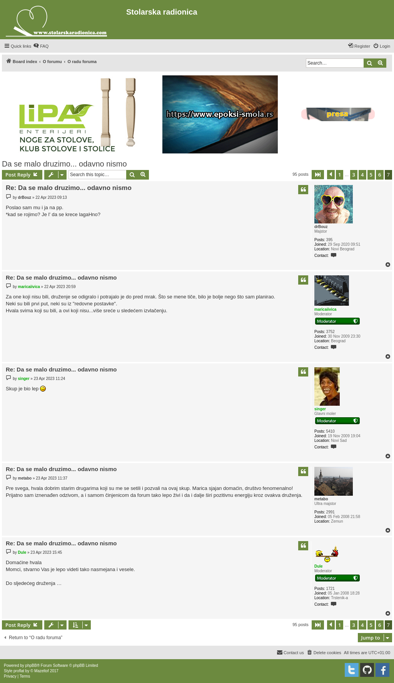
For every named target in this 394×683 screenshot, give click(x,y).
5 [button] (371, 174)
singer (320, 409)
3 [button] (353, 174)
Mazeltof (41, 671)
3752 (330, 332)
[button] (318, 174)
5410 (330, 431)
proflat (18, 671)
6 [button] (379, 174)
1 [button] (339, 174)
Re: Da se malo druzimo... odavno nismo (69, 188)
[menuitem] (40, 46)
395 (329, 240)
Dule (318, 566)
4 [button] (362, 174)
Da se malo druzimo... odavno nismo (64, 164)
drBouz (320, 227)
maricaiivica (325, 309)
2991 (330, 512)
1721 (330, 588)
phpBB (31, 665)
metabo (321, 499)
